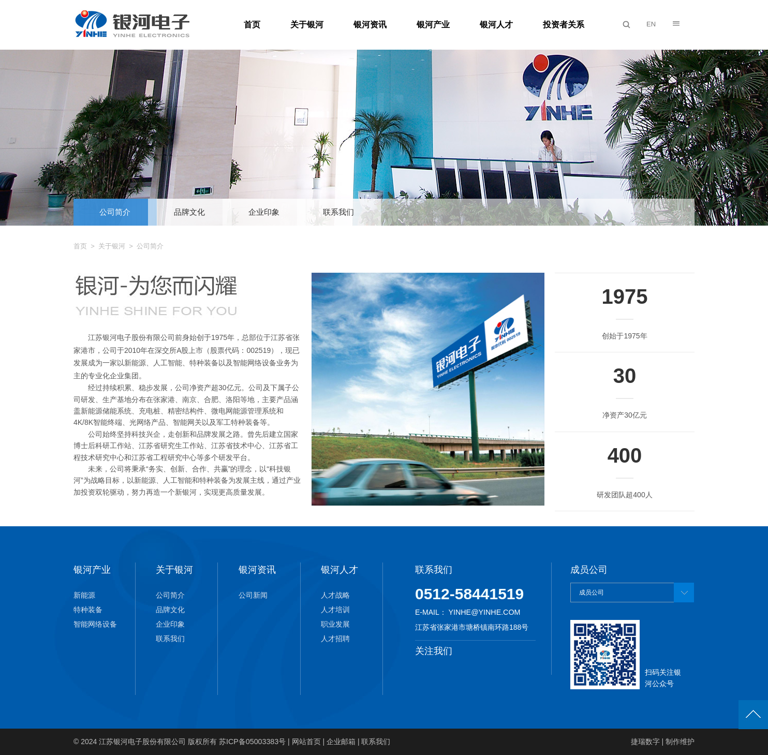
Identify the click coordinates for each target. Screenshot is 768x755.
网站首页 (305, 741)
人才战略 (335, 595)
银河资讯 (370, 24)
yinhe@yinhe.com (483, 612)
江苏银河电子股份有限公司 (142, 741)
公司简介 (114, 212)
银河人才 (496, 24)
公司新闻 (253, 595)
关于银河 (306, 24)
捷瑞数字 (645, 741)
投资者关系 (563, 24)
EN (651, 24)
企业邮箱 (340, 741)
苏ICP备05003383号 (252, 741)
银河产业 (433, 24)
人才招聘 (335, 638)
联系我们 (338, 212)
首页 (252, 24)
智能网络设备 (95, 624)
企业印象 (263, 212)
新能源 (84, 595)
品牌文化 (189, 212)
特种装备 (87, 609)
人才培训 (335, 609)
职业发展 (335, 624)
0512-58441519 (469, 593)
